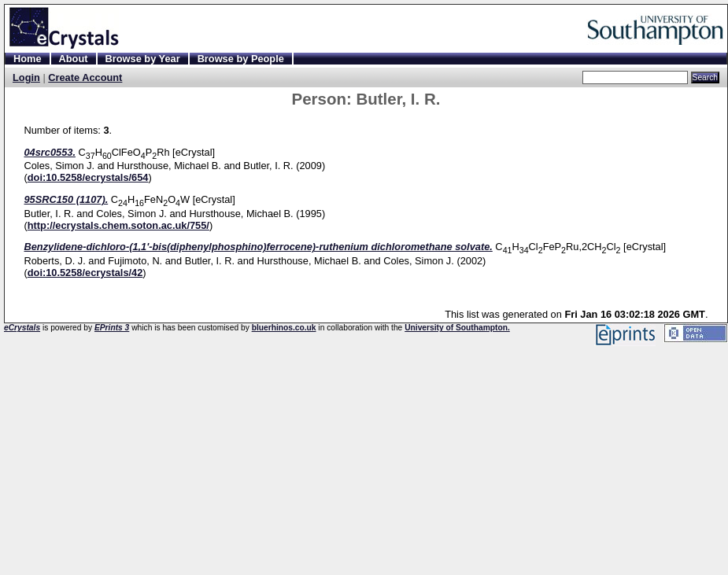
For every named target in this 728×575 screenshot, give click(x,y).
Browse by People (241, 59)
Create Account (85, 77)
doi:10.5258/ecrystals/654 (88, 177)
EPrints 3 (111, 327)
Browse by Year (142, 59)
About (73, 59)
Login (26, 77)
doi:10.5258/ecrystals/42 (85, 272)
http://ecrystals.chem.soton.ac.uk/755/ (118, 225)
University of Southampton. (457, 327)
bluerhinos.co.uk (284, 327)
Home (27, 59)
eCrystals (22, 327)
